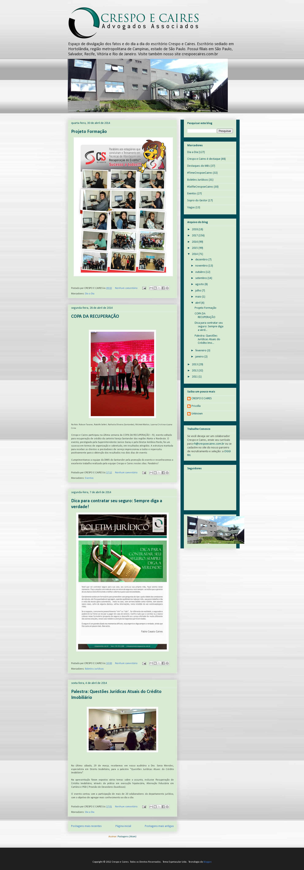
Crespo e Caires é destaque (203, 159)
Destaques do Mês (198, 166)
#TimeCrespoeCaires (199, 173)
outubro (200, 272)
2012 (195, 370)
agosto (200, 284)
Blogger (207, 862)
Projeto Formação (89, 131)
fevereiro (201, 350)
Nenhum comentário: (126, 288)
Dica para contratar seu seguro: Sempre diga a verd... (209, 326)
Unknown (197, 413)
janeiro (199, 356)
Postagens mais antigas (159, 826)
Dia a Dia (89, 293)
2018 (195, 229)
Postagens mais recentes (86, 826)
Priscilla (196, 406)
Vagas (191, 207)
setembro (201, 278)
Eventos (89, 478)
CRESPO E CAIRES (201, 398)
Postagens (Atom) (127, 836)
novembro (201, 265)
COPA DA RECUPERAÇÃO (95, 316)
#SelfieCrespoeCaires (200, 186)
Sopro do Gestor (197, 200)
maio (198, 296)
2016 (195, 242)
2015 (195, 248)
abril (198, 302)
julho (198, 290)
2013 (195, 364)
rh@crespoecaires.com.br (208, 443)
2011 (195, 376)
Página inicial (123, 826)
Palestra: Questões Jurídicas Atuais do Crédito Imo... (207, 339)
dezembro (201, 259)
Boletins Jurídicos (94, 669)
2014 (195, 254)
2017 (195, 235)
